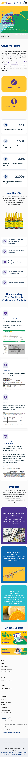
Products (5, 742)
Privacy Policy (16, 742)
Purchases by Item (5, 710)
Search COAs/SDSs (6, 671)
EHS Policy (23, 742)
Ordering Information (6, 669)
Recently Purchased (6, 702)
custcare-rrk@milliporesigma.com (11, 732)
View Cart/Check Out (6, 712)
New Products (4, 666)
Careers (3, 691)
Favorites (3, 699)
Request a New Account (7, 683)
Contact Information (6, 688)
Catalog (3, 663)
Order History (4, 707)
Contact (19, 745)
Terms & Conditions (11, 745)
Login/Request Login (6, 680)
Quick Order (4, 704)
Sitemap (10, 742)
